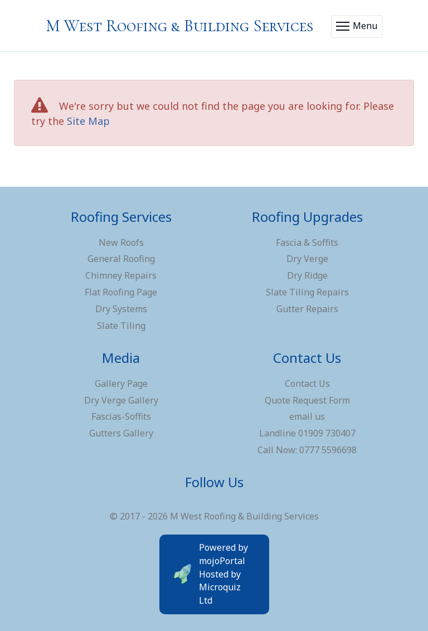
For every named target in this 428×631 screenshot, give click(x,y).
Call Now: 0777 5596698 (307, 450)
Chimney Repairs (121, 275)
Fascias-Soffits (121, 416)
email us (307, 416)
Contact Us (307, 383)
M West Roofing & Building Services (179, 26)
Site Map (88, 121)
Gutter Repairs (307, 309)
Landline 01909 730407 (307, 433)
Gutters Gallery (121, 433)
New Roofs (121, 242)
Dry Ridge (307, 275)
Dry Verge (307, 259)
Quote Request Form (307, 400)
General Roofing (121, 259)
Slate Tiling (121, 325)
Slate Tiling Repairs (307, 292)
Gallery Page (121, 383)
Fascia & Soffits (307, 242)
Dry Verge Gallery (121, 400)
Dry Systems (121, 309)
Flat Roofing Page (121, 292)
